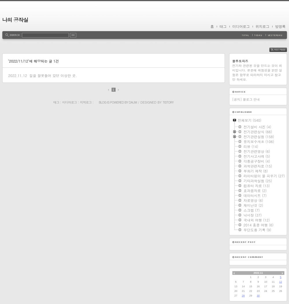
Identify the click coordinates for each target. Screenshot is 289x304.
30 (258, 295)
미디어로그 (241, 27)
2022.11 (258, 272)
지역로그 (86, 102)
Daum (133, 102)
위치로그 (262, 27)
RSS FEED (282, 50)
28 (243, 295)
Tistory (168, 102)
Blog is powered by (114, 102)
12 (280, 281)
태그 (223, 27)
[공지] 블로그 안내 (246, 99)
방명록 (280, 27)
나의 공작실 (15, 19)
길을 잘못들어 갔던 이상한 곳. (53, 75)
